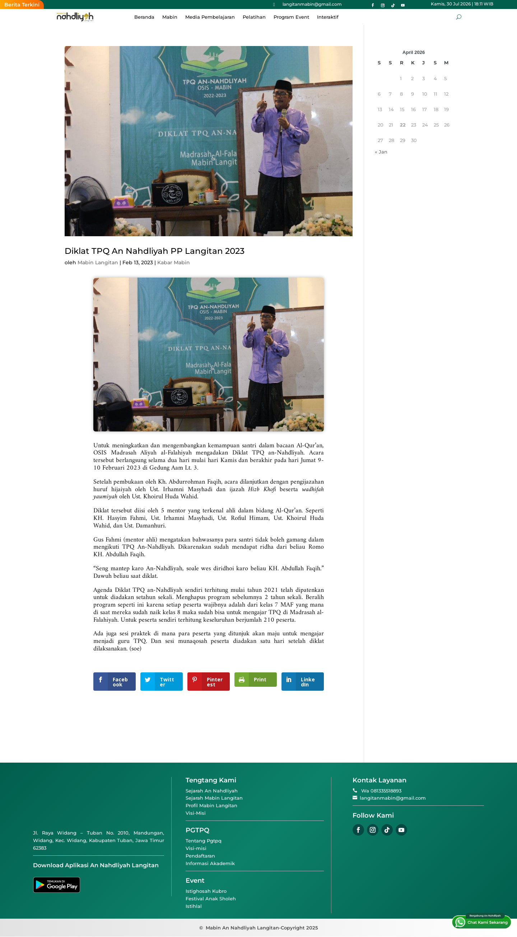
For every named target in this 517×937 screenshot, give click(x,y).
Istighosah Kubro (206, 891)
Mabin (169, 17)
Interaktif (328, 17)
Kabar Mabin (173, 262)
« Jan (381, 152)
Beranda (144, 17)
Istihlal (194, 906)
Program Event (291, 17)
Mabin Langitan (98, 262)
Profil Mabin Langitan (211, 805)
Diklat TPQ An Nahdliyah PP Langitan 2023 (154, 251)
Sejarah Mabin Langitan (214, 798)
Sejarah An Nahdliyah (212, 791)
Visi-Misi (196, 813)
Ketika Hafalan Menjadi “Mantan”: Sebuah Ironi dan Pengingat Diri (238, 5)
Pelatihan (254, 17)
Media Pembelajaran (210, 17)
